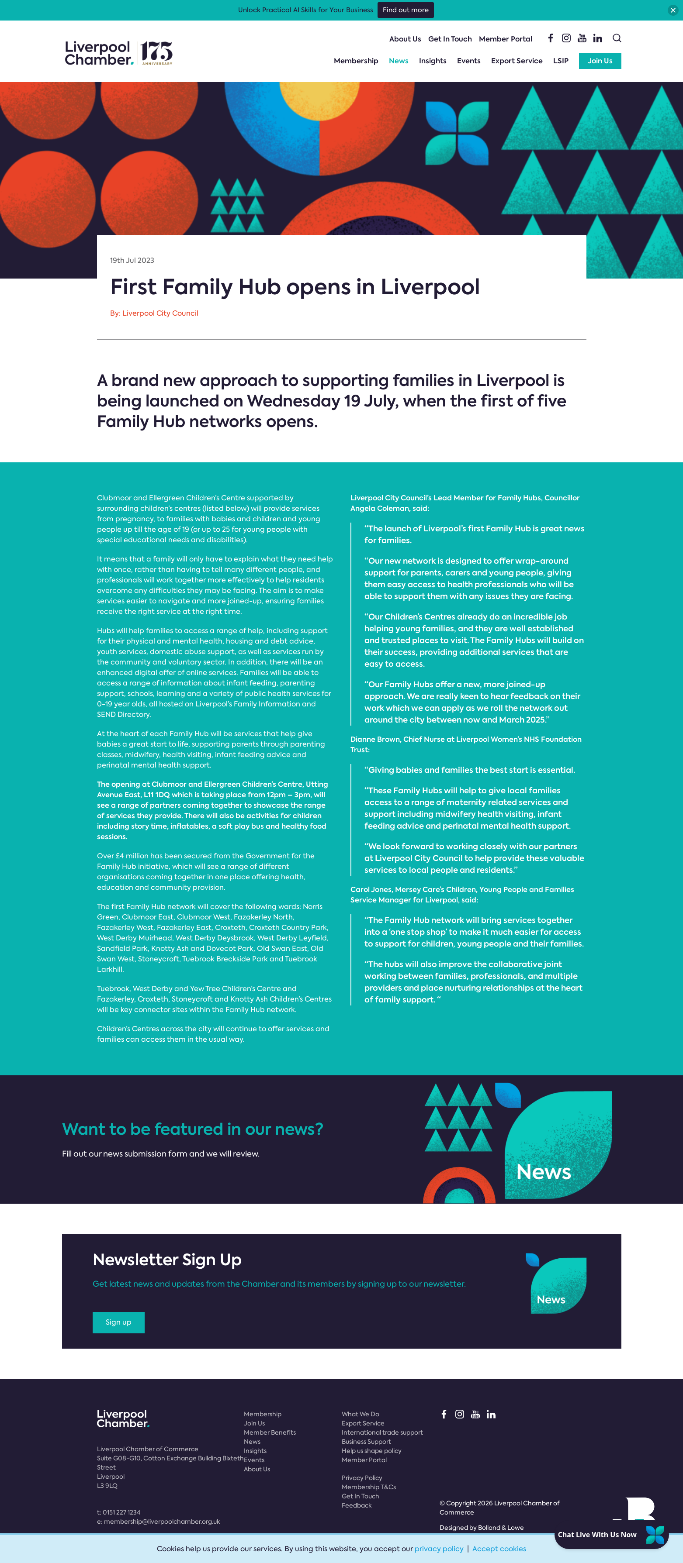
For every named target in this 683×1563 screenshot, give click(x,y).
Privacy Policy (362, 1478)
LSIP (561, 61)
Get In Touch (450, 39)
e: (158, 1521)
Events (469, 61)
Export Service (517, 61)
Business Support (366, 1442)
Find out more (406, 10)
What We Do (360, 1414)
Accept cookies (499, 1548)
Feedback (357, 1505)
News (399, 61)
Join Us (600, 61)
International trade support (382, 1432)
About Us (405, 39)
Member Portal (505, 39)
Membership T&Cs (369, 1487)
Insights (433, 61)
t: (118, 1512)
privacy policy (439, 1548)
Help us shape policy (372, 1451)
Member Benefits (270, 1432)
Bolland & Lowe (501, 1528)
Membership (356, 61)
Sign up (119, 1322)
